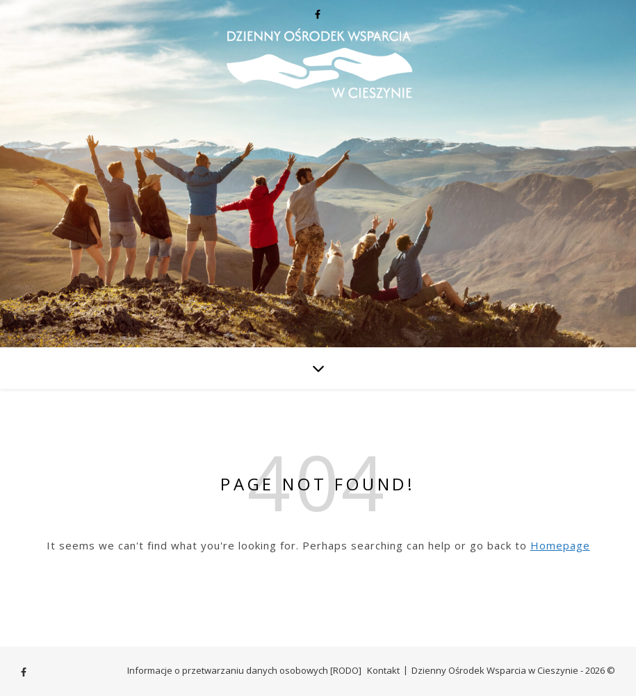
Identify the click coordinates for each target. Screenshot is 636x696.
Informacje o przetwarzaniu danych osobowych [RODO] (244, 670)
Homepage (560, 545)
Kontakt (383, 670)
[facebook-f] (317, 14)
